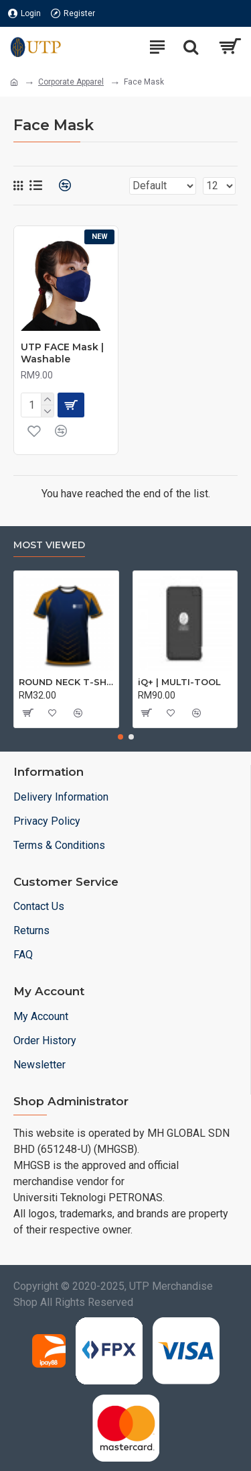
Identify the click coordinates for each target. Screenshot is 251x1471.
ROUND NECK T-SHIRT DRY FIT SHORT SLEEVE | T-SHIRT (66, 681)
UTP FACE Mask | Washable (62, 353)
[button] (120, 737)
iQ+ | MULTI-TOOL (179, 681)
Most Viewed (49, 545)
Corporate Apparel (71, 82)
